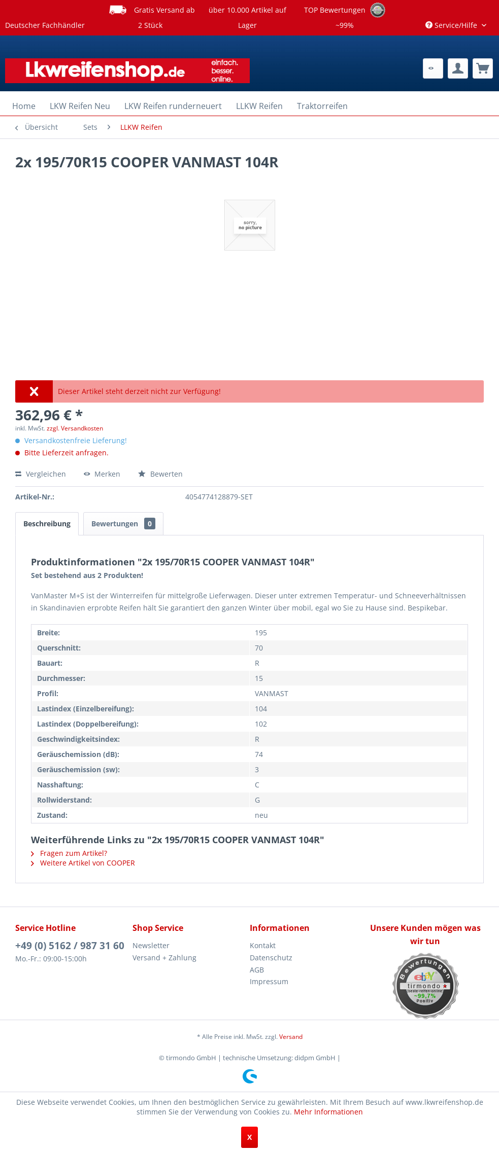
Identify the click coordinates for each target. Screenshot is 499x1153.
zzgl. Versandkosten (75, 428)
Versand (291, 1036)
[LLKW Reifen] (259, 106)
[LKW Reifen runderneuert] (173, 106)
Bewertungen (123, 523)
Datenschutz (271, 957)
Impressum (269, 981)
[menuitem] (433, 68)
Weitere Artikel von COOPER (83, 863)
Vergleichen (40, 474)
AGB (257, 970)
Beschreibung (47, 523)
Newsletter (151, 945)
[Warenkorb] (483, 68)
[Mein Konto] (458, 68)
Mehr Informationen (328, 1111)
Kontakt (263, 945)
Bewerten (160, 474)
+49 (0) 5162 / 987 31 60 (69, 945)
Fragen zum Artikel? (69, 853)
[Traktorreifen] (322, 106)
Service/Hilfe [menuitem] (452, 25)
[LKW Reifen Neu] (80, 106)
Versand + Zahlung (164, 957)
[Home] (24, 106)
